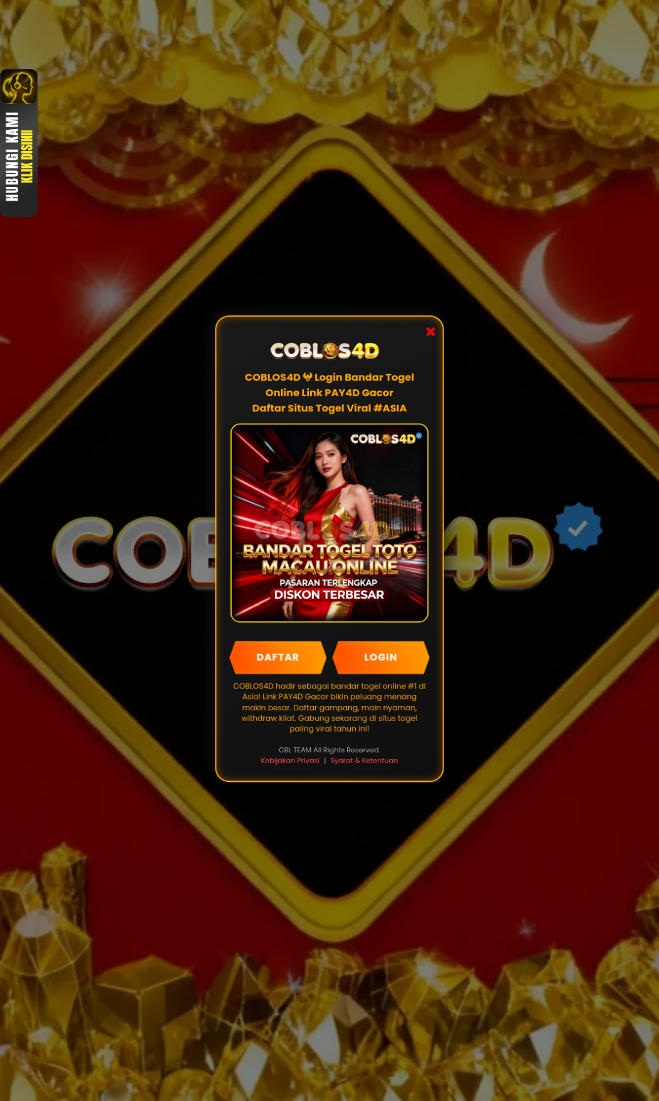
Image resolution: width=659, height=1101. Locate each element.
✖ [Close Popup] (429, 334)
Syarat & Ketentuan (363, 760)
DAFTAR (279, 657)
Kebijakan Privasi (290, 760)
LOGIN (381, 657)
